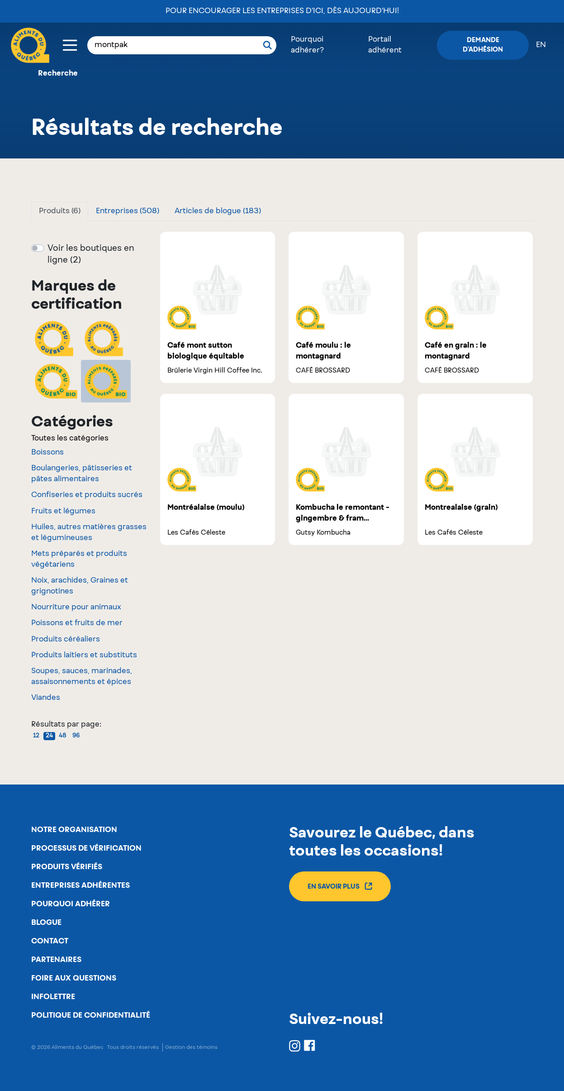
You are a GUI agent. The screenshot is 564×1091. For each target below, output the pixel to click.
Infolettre (53, 996)
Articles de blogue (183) (218, 211)
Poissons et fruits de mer (77, 623)
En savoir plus (340, 886)
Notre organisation (74, 829)
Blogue (46, 922)
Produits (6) (60, 211)
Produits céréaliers (65, 639)
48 (62, 736)
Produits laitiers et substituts (84, 655)
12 (36, 736)
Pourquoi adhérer (70, 904)
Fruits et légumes (63, 511)
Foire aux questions (73, 978)
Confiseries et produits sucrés (86, 495)
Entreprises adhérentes (80, 885)
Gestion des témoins (191, 1047)
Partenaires (56, 959)
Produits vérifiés (66, 867)
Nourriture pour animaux (76, 607)
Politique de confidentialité (90, 1015)
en (541, 45)
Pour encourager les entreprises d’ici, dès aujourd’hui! (282, 11)
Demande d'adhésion (483, 45)
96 (76, 736)
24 (49, 736)
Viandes (45, 698)
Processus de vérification (86, 848)
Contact (49, 941)
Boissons (47, 452)
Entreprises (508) (127, 211)
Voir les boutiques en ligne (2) (90, 254)
